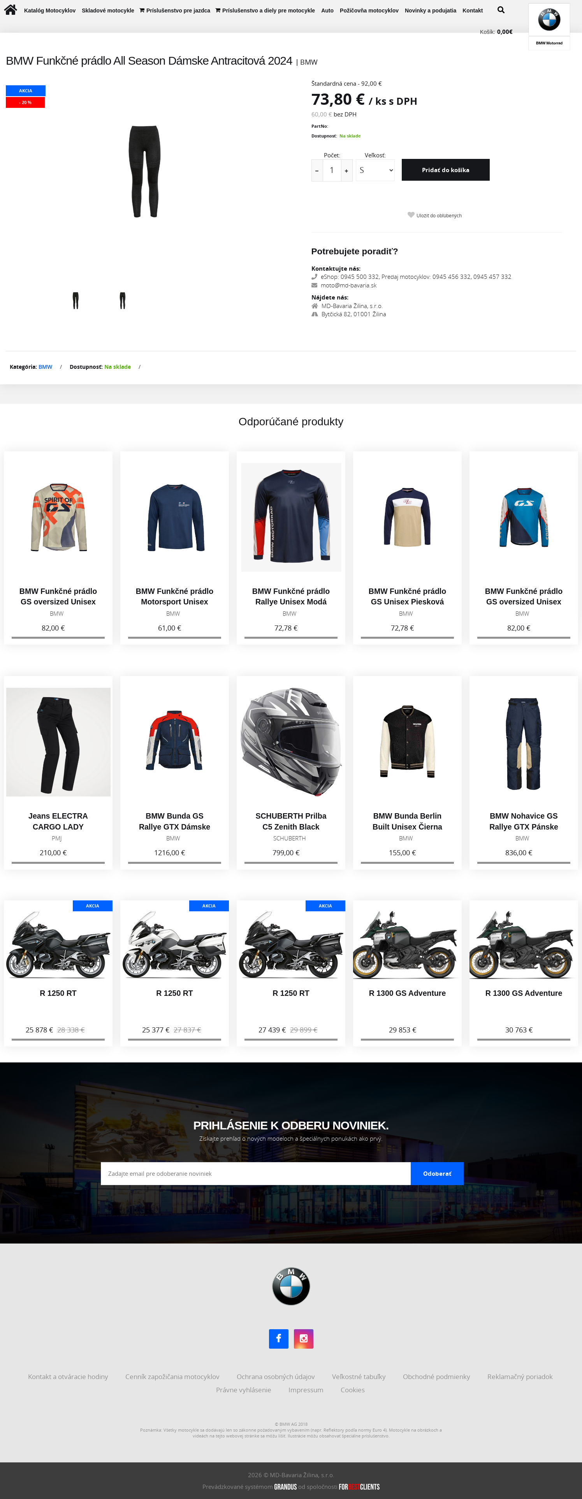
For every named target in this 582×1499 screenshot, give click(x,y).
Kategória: (23, 366)
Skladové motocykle (108, 10)
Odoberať (437, 1173)
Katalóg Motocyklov (50, 10)
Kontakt (472, 10)
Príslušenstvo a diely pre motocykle (268, 10)
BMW (45, 366)
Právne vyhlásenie (244, 1389)
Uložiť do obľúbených (439, 215)
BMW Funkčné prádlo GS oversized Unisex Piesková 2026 (58, 609)
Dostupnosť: (324, 136)
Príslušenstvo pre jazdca (178, 10)
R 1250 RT (58, 1000)
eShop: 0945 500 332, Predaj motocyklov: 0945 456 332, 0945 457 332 (411, 276)
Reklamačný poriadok (520, 1376)
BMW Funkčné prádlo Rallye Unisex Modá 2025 (291, 609)
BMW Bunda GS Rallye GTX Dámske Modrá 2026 (174, 834)
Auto (327, 10)
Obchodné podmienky (437, 1376)
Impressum (306, 1389)
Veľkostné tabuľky (359, 1376)
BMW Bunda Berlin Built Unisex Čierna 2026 (407, 834)
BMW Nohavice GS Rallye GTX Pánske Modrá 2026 (523, 834)
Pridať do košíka (445, 170)
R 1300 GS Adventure (407, 1000)
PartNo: (319, 126)
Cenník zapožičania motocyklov (173, 1376)
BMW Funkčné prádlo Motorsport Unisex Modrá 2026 (174, 609)
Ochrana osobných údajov (276, 1376)
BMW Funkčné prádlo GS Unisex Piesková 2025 (407, 609)
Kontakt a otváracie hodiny (69, 1376)
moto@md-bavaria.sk (343, 285)
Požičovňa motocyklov (369, 10)
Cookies (353, 1389)
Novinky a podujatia (430, 10)
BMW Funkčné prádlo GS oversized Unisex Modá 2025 (524, 609)
